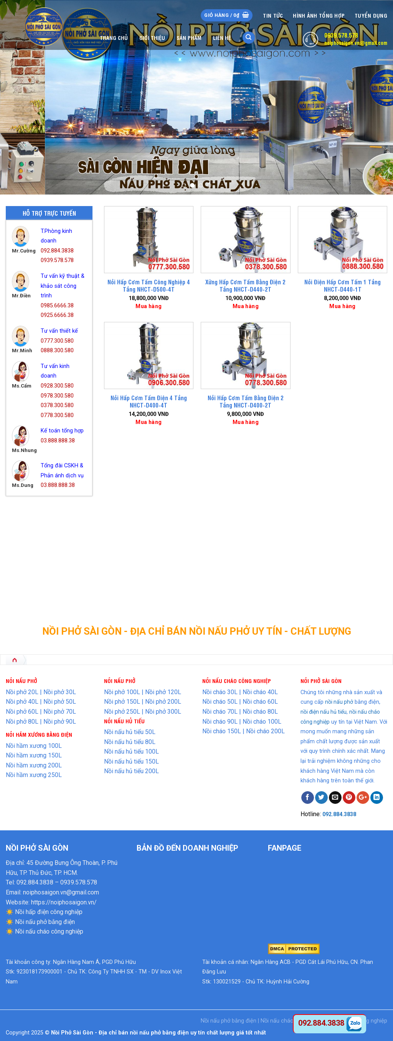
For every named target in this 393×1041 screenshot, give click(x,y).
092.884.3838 (57, 250)
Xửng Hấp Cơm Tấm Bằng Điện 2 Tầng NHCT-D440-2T (245, 285)
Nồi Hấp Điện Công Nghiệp (47, 532)
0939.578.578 (341, 35)
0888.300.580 (57, 350)
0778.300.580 (57, 415)
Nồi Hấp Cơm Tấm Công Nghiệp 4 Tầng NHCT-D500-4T (148, 285)
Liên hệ (222, 37)
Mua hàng (148, 306)
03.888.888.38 (58, 440)
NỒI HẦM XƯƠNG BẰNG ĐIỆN (39, 734)
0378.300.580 (57, 405)
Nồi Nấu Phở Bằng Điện (43, 575)
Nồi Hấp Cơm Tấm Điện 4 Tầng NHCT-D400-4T (149, 401)
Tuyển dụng (371, 15)
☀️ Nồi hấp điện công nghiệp (44, 912)
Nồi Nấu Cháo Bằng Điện (45, 546)
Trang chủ (114, 37)
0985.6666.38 (57, 305)
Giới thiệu (152, 37)
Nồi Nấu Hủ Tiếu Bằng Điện (48, 561)
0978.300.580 (57, 396)
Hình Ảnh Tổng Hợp (319, 15)
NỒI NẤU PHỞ (119, 680)
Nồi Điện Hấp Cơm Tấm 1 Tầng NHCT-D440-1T (342, 285)
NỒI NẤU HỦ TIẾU (124, 720)
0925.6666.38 (57, 315)
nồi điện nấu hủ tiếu (324, 712)
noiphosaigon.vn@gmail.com (355, 42)
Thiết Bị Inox (30, 589)
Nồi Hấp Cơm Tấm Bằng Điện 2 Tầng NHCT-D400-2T (246, 401)
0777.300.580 (57, 341)
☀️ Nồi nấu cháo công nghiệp (44, 931)
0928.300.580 (57, 386)
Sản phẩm (189, 37)
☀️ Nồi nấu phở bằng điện (40, 922)
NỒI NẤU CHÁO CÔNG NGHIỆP (236, 680)
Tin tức (273, 15)
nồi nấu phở (339, 702)
